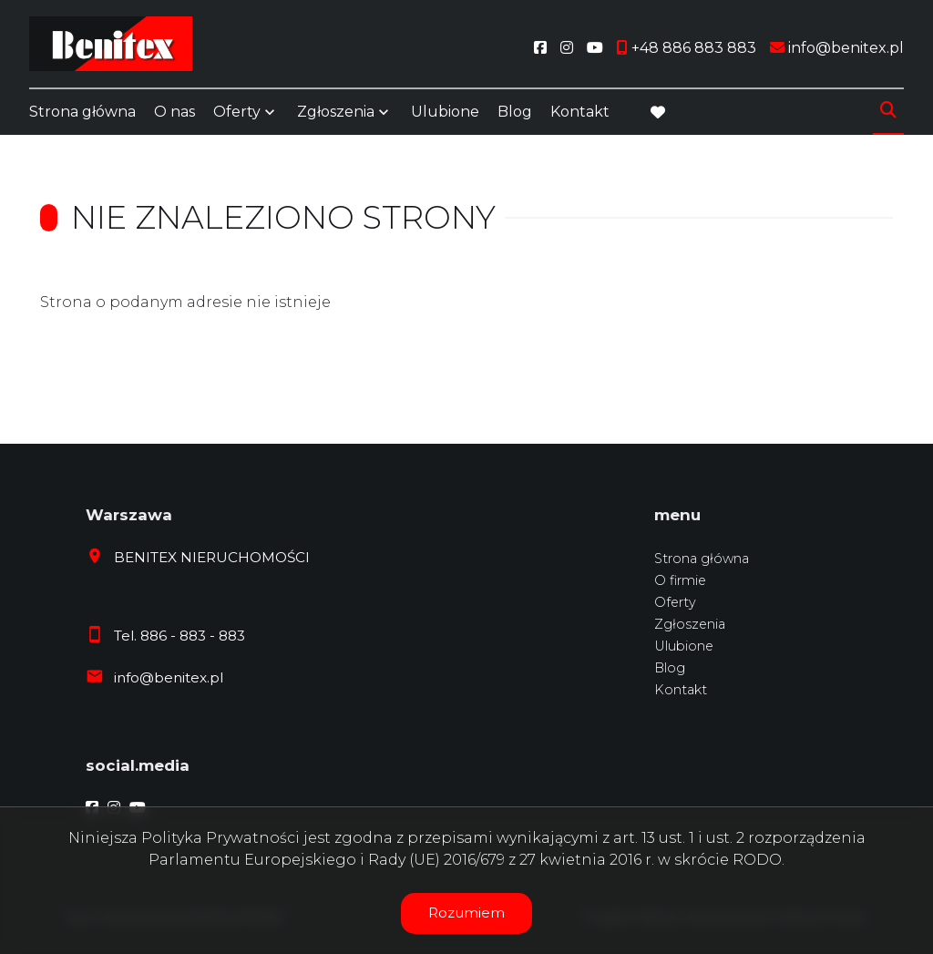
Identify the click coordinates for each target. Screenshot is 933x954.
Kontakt (580, 111)
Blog (514, 111)
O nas (174, 111)
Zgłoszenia (335, 111)
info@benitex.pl (168, 677)
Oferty (237, 111)
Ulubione (445, 111)
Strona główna (82, 111)
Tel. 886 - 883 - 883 (179, 635)
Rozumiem (466, 912)
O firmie (680, 580)
